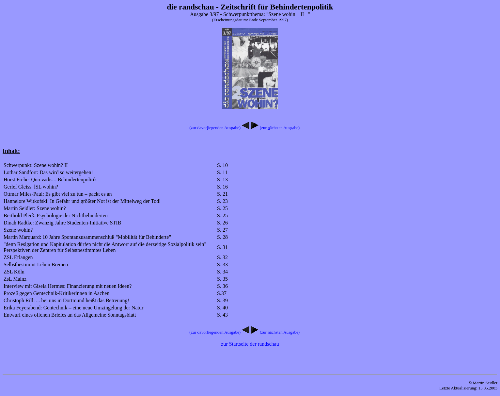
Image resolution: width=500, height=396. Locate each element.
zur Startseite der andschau (250, 344)
